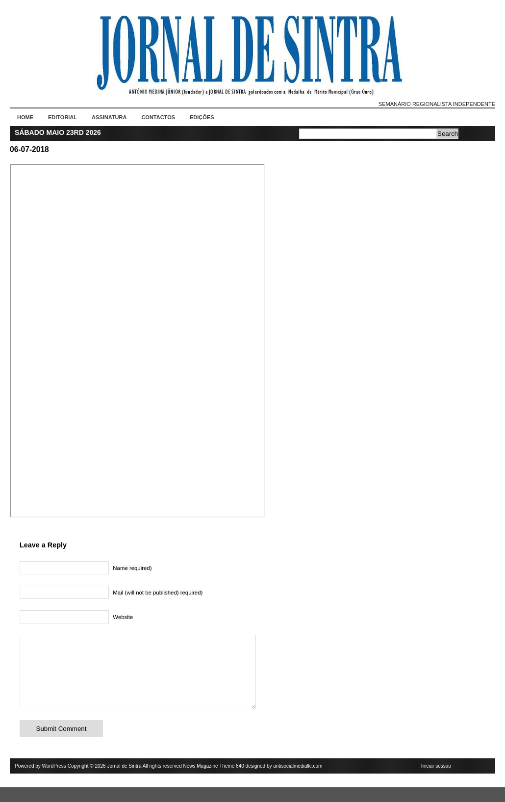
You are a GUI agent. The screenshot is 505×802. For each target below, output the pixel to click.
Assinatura (109, 117)
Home (25, 117)
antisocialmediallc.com (297, 780)
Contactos (158, 117)
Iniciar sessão (436, 780)
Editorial (62, 117)
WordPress (54, 780)
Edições (202, 117)
